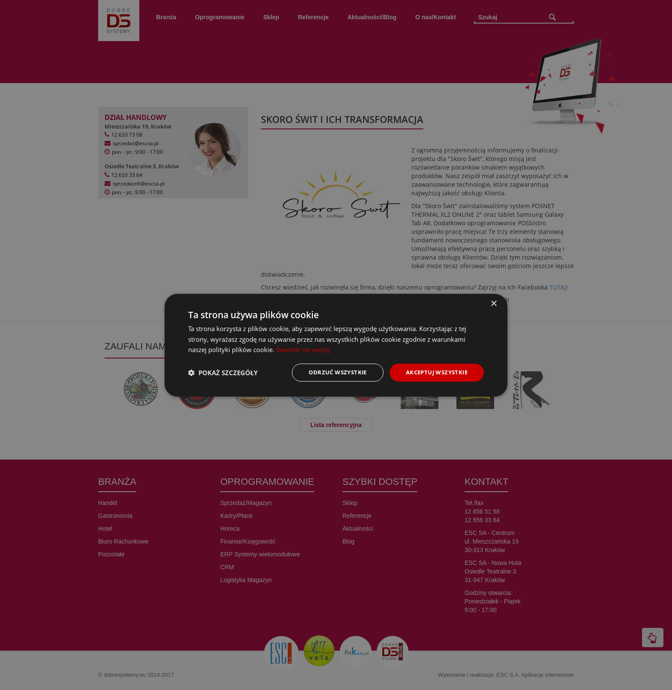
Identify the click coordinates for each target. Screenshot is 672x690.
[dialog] (336, 345)
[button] (223, 372)
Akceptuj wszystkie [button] (434, 372)
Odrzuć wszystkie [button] (330, 372)
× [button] (493, 303)
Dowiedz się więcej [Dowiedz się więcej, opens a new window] (304, 349)
